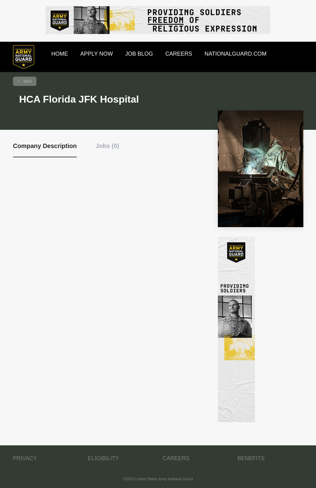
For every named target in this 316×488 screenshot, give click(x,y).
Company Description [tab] (45, 145)
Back (27, 81)
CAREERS (176, 458)
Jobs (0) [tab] (107, 145)
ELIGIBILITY (103, 458)
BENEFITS (251, 458)
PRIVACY (25, 458)
